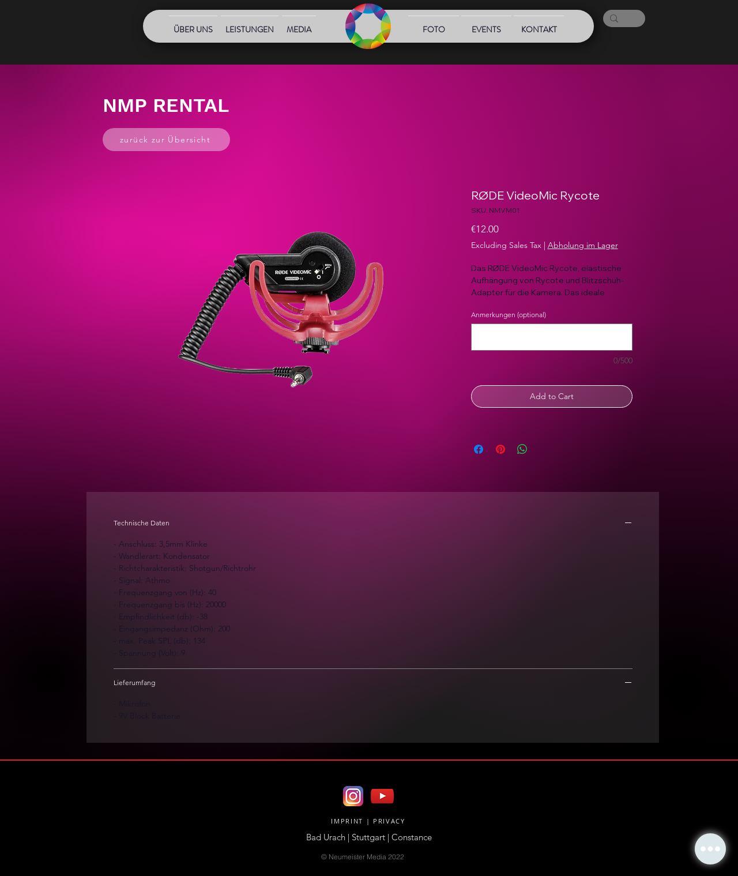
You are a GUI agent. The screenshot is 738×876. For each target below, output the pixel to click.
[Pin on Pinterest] (500, 449)
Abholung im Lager (583, 245)
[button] (710, 848)
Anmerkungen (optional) (508, 314)
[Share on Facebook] (478, 449)
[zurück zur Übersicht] (166, 139)
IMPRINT (347, 821)
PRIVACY (389, 821)
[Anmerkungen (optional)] (552, 337)
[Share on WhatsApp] (522, 449)
